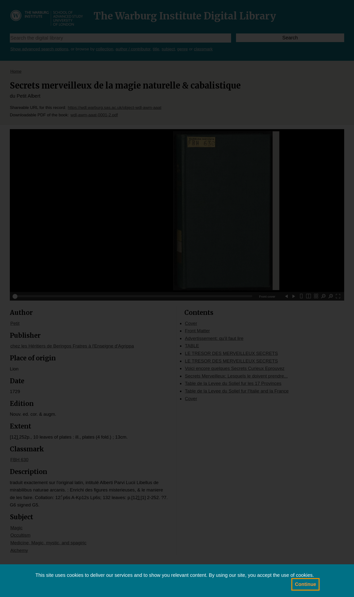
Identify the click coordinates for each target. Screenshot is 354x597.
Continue (305, 584)
